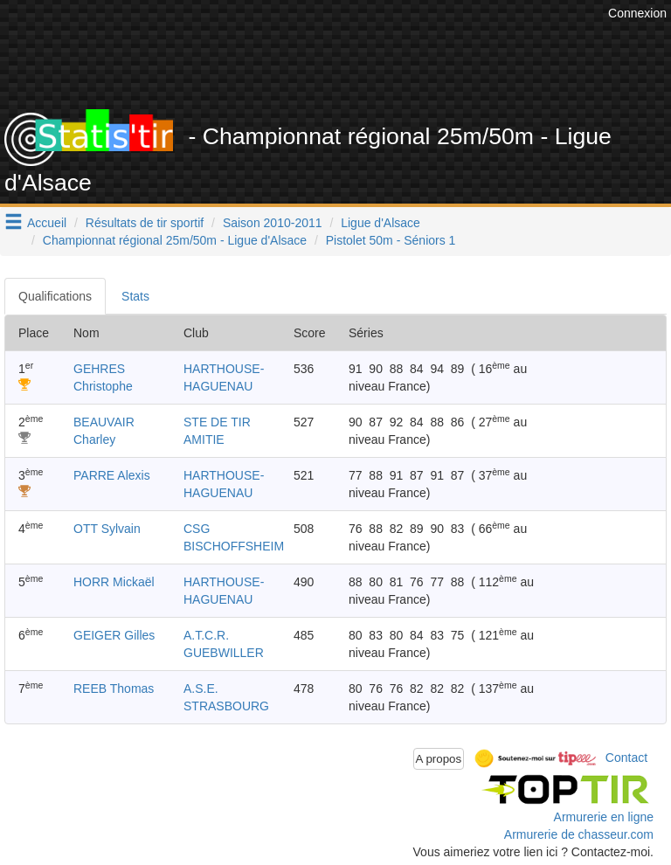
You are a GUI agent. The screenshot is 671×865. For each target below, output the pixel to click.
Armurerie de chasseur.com (579, 834)
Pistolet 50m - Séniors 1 (391, 240)
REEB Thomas (113, 688)
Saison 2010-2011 (272, 223)
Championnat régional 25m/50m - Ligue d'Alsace (175, 240)
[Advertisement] (349, 65)
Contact (626, 758)
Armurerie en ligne (604, 817)
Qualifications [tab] (55, 296)
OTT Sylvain (107, 529)
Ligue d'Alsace (380, 223)
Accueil (46, 223)
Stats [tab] (135, 296)
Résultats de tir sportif (145, 223)
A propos (439, 758)
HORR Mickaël (114, 582)
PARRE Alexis (111, 475)
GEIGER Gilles (114, 635)
